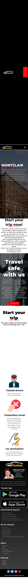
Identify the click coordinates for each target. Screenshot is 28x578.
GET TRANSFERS (17, 10)
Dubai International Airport (9, 516)
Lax (3, 538)
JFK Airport (5, 527)
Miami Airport (5, 534)
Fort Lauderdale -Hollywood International (13, 536)
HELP (3, 548)
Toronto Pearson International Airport (12, 520)
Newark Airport (6, 531)
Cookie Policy (5, 553)
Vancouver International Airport (10, 518)
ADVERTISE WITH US (17, 132)
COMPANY (17, 37)
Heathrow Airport (6, 513)
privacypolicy (5, 549)
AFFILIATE (17, 77)
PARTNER (17, 99)
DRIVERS (17, 89)
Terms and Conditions (7, 551)
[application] (17, 37)
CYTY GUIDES (17, 112)
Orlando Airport (6, 533)
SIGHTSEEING (17, 62)
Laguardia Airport (6, 529)
